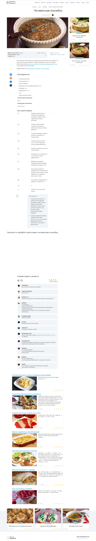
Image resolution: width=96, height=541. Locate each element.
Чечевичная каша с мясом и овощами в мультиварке (31, 375)
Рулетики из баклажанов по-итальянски (26, 394)
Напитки (72, 2)
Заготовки (55, 2)
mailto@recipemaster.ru (82, 538)
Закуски (62, 2)
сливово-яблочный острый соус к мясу (45, 335)
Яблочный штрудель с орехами (23, 470)
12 (45, 54)
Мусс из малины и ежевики (22, 488)
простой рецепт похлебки (33, 68)
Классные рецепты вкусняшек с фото (10, 2)
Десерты (49, 2)
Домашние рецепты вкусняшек (11, 537)
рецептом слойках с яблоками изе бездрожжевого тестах (43, 64)
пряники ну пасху (35, 219)
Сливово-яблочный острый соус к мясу (26, 413)
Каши (67, 2)
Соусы (83, 2)
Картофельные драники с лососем (24, 451)
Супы (87, 2)
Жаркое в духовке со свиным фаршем (26, 432)
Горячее (43, 2)
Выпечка (37, 2)
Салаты (78, 2)
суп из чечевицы (45, 68)
